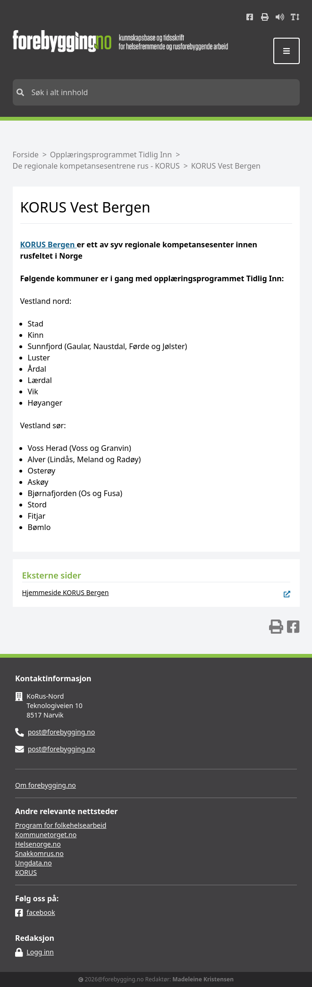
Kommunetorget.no (45, 834)
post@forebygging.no (61, 731)
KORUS (26, 872)
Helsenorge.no (38, 844)
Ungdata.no (33, 862)
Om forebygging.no (45, 785)
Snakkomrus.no (39, 853)
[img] (276, 627)
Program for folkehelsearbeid (60, 825)
